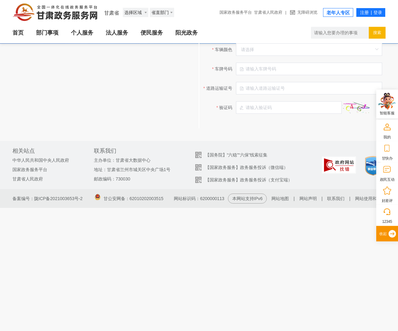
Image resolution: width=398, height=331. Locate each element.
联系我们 (336, 321)
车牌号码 (138, 157)
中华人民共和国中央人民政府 (40, 283)
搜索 (377, 32)
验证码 (140, 196)
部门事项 (47, 33)
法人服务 (117, 33)
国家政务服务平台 (236, 12)
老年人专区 (338, 12)
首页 (18, 33)
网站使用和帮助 (370, 321)
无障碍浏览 (307, 12)
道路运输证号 (134, 177)
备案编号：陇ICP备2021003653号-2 (47, 321)
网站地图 (280, 321)
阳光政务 (186, 33)
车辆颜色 (138, 138)
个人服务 (82, 33)
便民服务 (152, 33)
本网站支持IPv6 (247, 321)
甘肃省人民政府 (268, 12)
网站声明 (308, 321)
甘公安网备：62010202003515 (129, 321)
